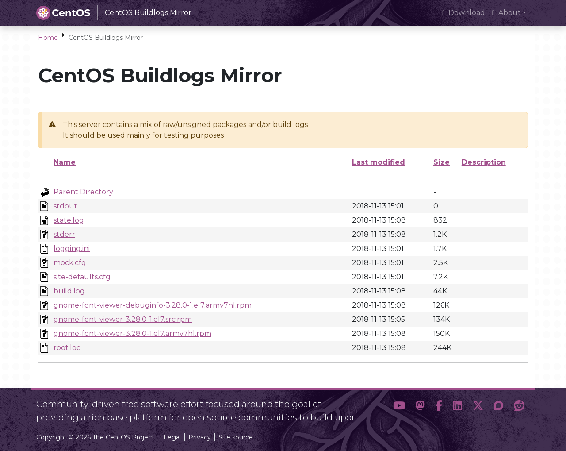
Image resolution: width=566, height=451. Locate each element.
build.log (69, 291)
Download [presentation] (463, 12)
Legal (172, 437)
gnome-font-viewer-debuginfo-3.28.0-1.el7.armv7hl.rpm (153, 305)
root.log (67, 347)
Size (441, 162)
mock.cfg (70, 262)
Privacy (199, 437)
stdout (65, 206)
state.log (69, 220)
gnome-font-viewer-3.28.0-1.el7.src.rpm (123, 319)
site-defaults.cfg (82, 277)
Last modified (378, 162)
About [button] (506, 12)
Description (484, 162)
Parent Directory (83, 192)
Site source (235, 437)
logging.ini (72, 248)
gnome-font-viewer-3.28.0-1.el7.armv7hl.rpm (132, 333)
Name (65, 162)
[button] (399, 407)
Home (48, 38)
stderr (64, 234)
